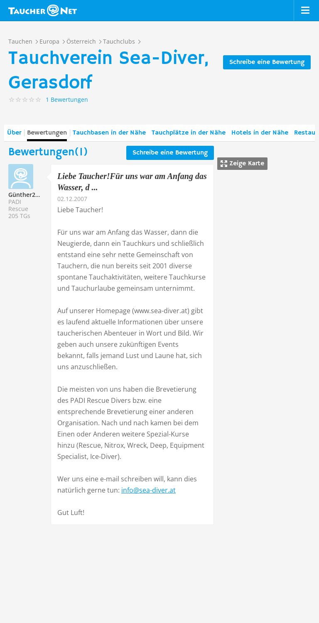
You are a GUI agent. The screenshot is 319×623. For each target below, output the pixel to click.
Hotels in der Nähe (259, 133)
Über (14, 133)
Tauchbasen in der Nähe (109, 133)
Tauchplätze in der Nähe (189, 133)
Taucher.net (42, 10)
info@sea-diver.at (148, 490)
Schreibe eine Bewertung (266, 62)
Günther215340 (30, 195)
